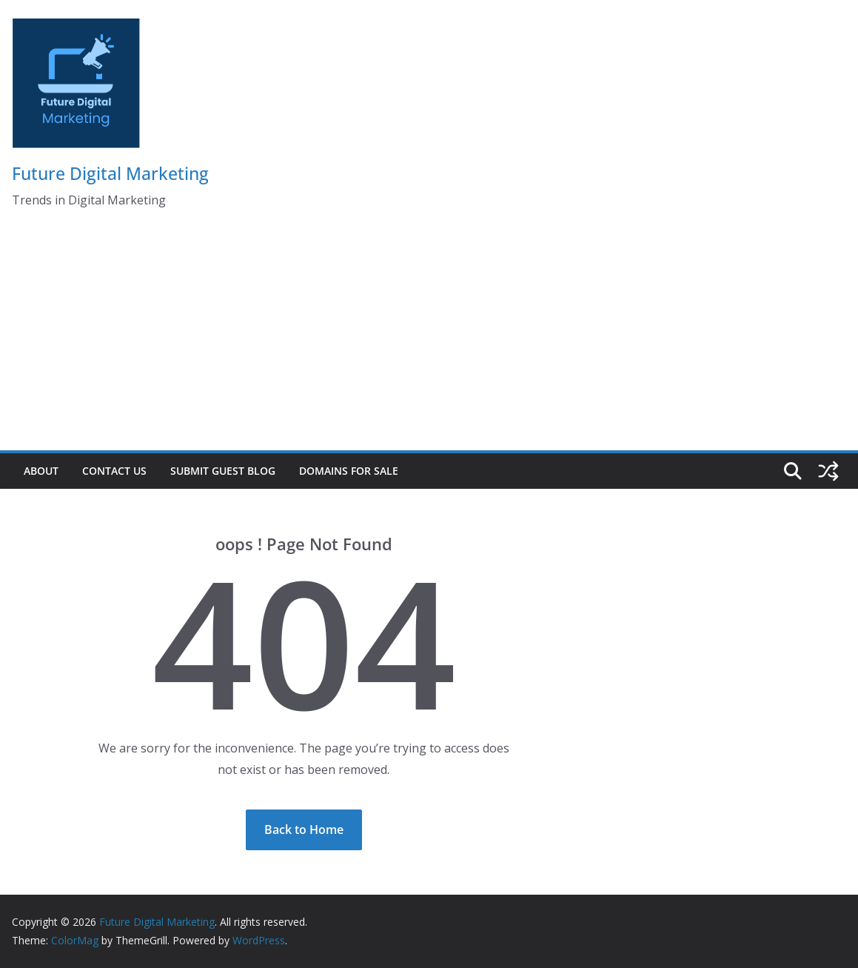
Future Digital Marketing (110, 173)
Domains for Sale (348, 471)
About (41, 471)
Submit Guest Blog (222, 471)
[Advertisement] (429, 339)
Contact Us (114, 471)
